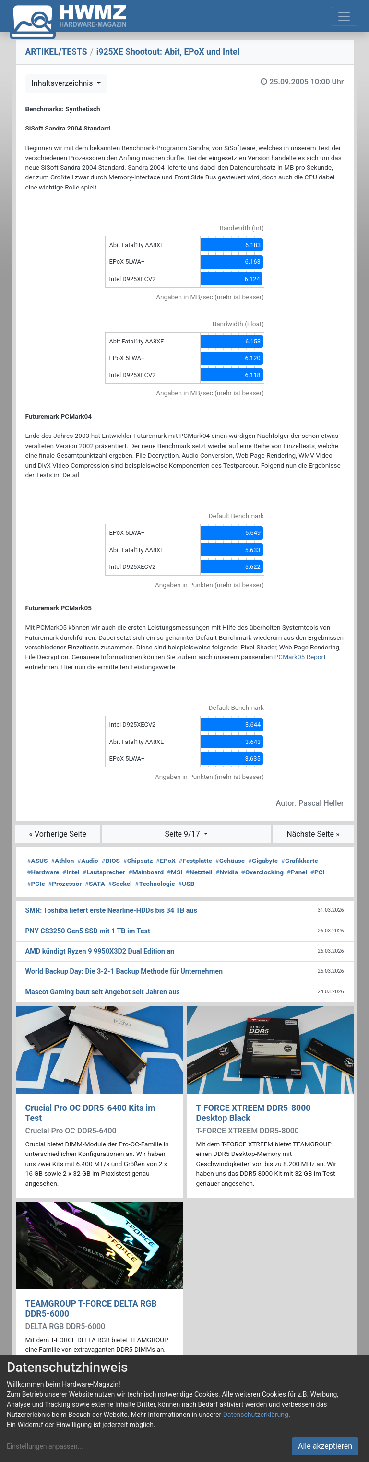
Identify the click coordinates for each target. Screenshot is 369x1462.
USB (186, 883)
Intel (70, 872)
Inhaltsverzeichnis (63, 83)
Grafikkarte (299, 860)
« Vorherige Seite (58, 833)
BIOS (111, 860)
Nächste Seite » (312, 833)
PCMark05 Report (300, 656)
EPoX (166, 860)
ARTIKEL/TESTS (56, 52)
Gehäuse (230, 860)
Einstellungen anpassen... (45, 1446)
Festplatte (195, 860)
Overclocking (262, 872)
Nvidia (226, 872)
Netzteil (199, 872)
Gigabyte (263, 860)
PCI (317, 872)
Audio (87, 860)
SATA (95, 883)
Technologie (155, 883)
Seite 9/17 (183, 833)
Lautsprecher (104, 872)
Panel (297, 872)
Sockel (119, 883)
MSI (174, 872)
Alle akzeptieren (325, 1445)
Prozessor (65, 883)
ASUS (37, 860)
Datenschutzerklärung (255, 1414)
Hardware (43, 872)
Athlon (62, 860)
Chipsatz (138, 860)
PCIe (36, 883)
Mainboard (146, 872)
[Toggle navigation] (344, 16)
